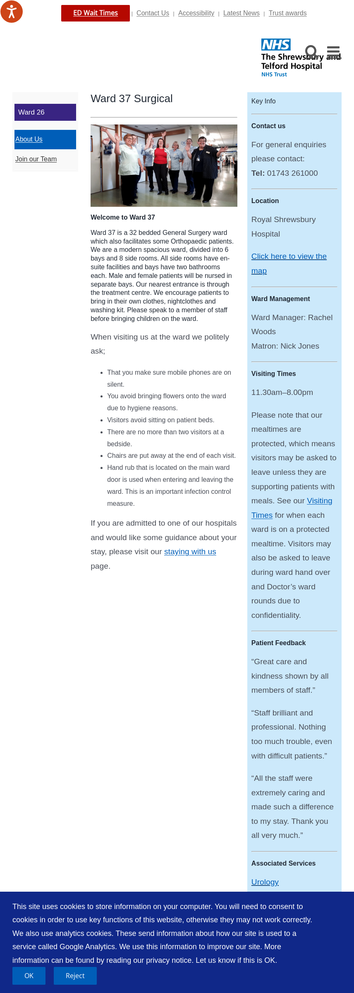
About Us (29, 139)
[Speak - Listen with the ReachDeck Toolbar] (11, 11)
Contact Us (152, 13)
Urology (265, 882)
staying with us (190, 551)
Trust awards (288, 13)
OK (28, 975)
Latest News (241, 13)
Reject (75, 975)
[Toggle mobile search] (312, 51)
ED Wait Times (95, 12)
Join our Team (36, 159)
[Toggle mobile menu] (334, 51)
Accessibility (196, 13)
